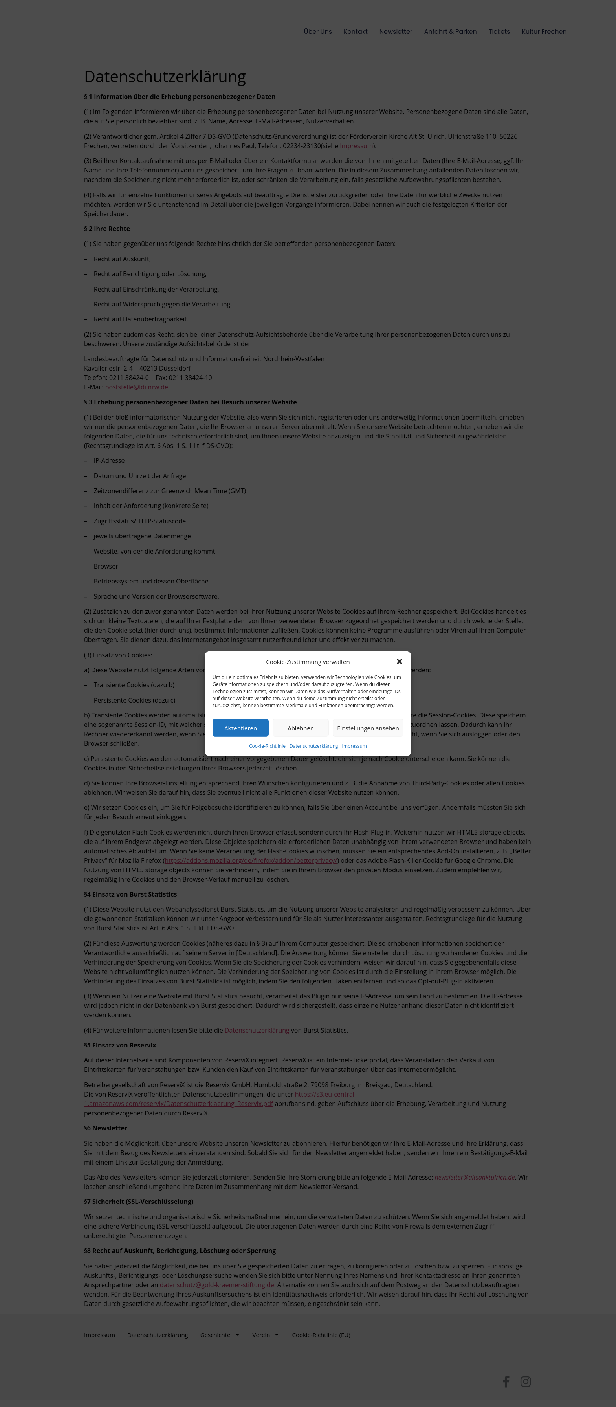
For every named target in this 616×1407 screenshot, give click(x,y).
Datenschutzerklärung (314, 746)
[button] (399, 662)
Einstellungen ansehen (368, 728)
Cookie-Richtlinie (267, 746)
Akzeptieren (240, 728)
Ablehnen (301, 728)
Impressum (354, 746)
